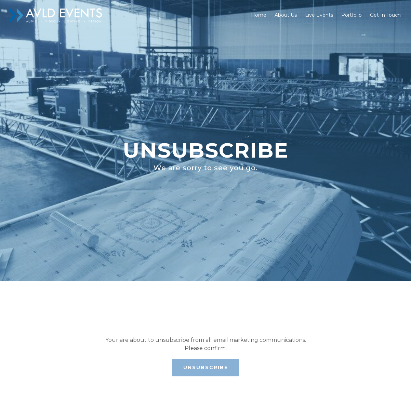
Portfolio (351, 15)
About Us (286, 15)
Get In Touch (385, 15)
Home (258, 15)
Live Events (319, 15)
